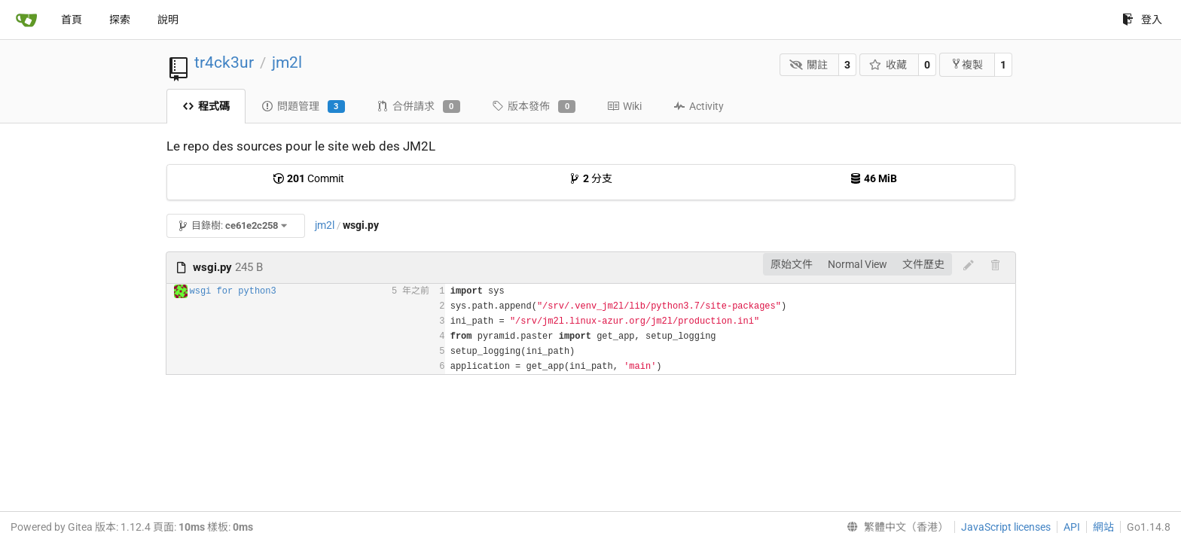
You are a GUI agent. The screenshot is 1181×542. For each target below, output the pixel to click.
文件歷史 (923, 264)
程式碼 (206, 106)
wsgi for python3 (233, 291)
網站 (1103, 527)
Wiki (624, 106)
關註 (808, 65)
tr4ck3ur (224, 62)
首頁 (71, 20)
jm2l (287, 62)
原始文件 (792, 264)
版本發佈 (533, 107)
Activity (698, 106)
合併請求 (418, 107)
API (1072, 527)
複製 (967, 64)
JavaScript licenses (1006, 527)
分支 (590, 178)
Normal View (857, 264)
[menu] (894, 527)
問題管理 (303, 107)
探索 (119, 20)
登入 (1142, 20)
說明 (168, 20)
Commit (308, 178)
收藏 (888, 65)
